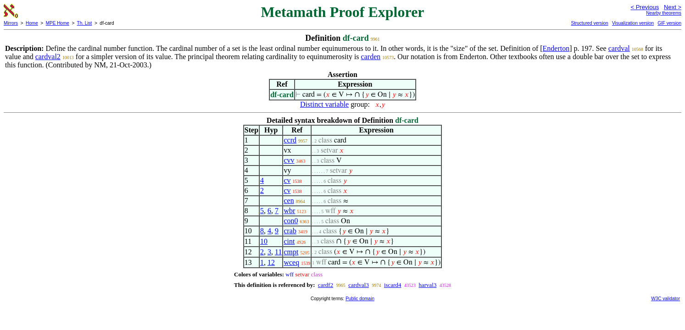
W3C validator (665, 298)
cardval (619, 48)
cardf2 (325, 284)
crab (290, 231)
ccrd (290, 140)
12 (271, 262)
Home (32, 23)
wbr (289, 210)
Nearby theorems (663, 13)
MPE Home (57, 23)
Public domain (359, 298)
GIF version (669, 23)
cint (289, 241)
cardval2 (48, 56)
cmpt (291, 252)
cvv (289, 160)
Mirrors (11, 23)
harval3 (428, 284)
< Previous (644, 7)
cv (287, 180)
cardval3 (358, 284)
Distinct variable (324, 104)
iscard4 (392, 284)
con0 (291, 221)
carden (371, 56)
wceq (291, 262)
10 (263, 241)
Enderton (556, 48)
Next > (672, 7)
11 (278, 252)
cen (289, 200)
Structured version (589, 23)
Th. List (84, 23)
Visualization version (633, 23)
